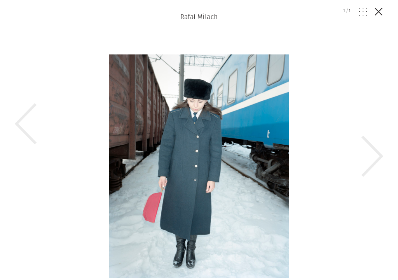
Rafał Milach (199, 16)
